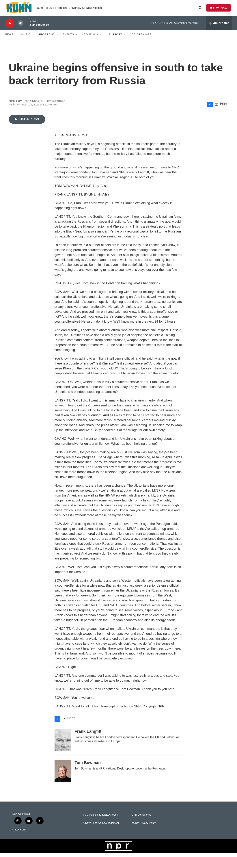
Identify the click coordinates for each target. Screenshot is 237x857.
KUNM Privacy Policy (144, 826)
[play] (10, 27)
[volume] (21, 27)
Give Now (221, 10)
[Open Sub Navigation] (16, 38)
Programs (46, 38)
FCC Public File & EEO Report (100, 818)
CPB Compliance (141, 818)
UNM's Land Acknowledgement (101, 826)
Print (223, 107)
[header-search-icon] (200, 9)
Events (68, 38)
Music (26, 38)
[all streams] (219, 26)
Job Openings (141, 38)
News (9, 38)
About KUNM (91, 38)
